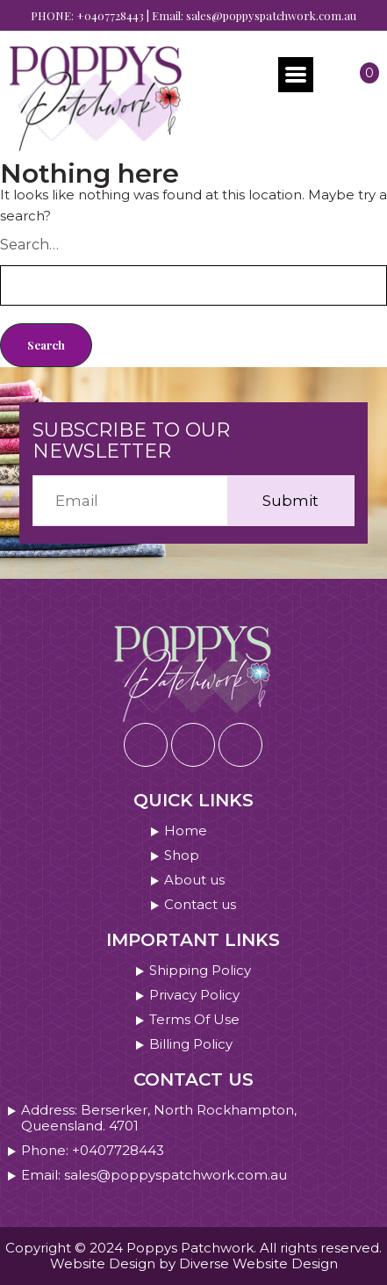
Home (185, 831)
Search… (29, 244)
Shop (181, 855)
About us (194, 880)
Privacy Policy (194, 995)
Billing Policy (191, 1044)
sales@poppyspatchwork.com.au (271, 15)
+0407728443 (110, 15)
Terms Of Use (194, 1020)
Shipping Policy (200, 970)
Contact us (200, 905)
